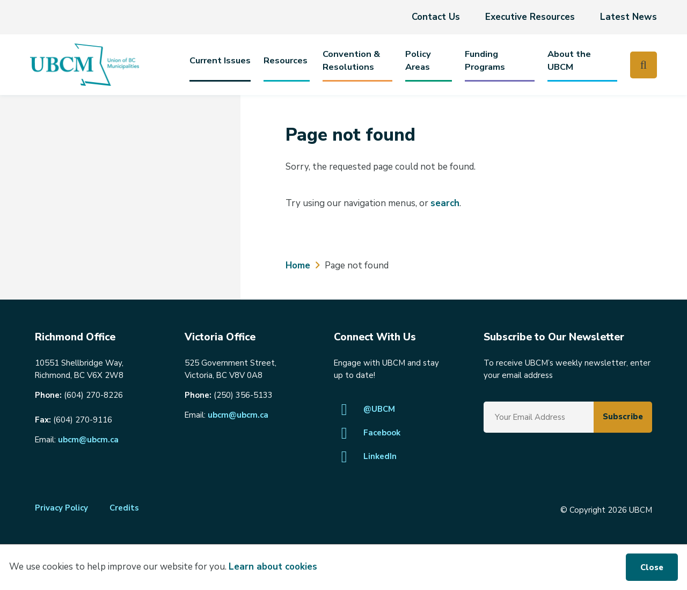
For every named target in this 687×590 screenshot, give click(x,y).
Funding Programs (485, 60)
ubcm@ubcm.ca (88, 439)
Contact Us (436, 17)
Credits (124, 507)
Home (298, 265)
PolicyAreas (418, 60)
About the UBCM (569, 60)
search (444, 203)
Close (651, 567)
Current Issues (220, 60)
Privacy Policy (61, 507)
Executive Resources (530, 17)
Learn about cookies (273, 566)
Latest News (628, 17)
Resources (286, 60)
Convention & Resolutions (351, 60)
